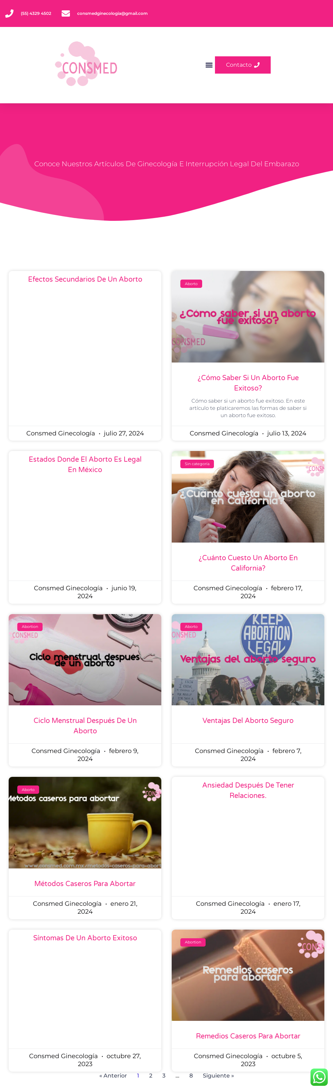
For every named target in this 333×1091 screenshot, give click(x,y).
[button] (209, 65)
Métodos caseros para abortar (85, 884)
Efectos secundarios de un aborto (85, 279)
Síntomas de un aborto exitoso (85, 938)
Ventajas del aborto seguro (248, 721)
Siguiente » (218, 1075)
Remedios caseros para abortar (248, 1036)
